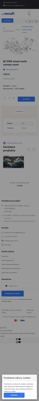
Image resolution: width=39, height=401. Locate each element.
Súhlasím (14, 395)
